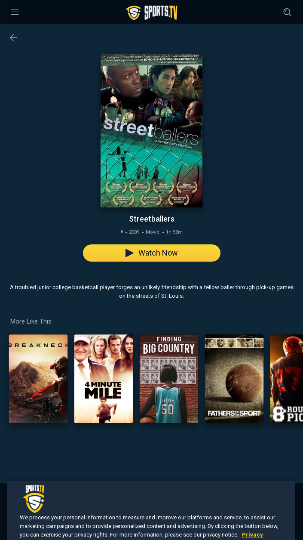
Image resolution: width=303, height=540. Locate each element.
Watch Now (151, 252)
